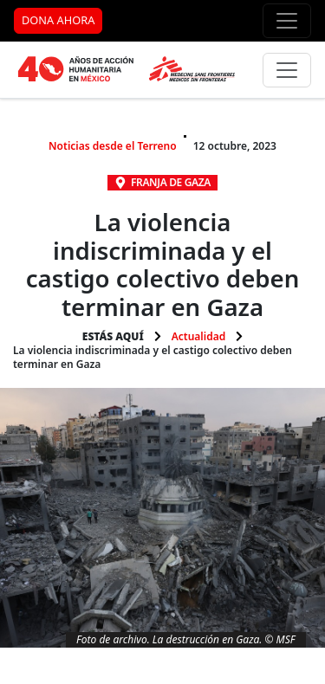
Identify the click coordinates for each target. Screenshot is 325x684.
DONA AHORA (58, 20)
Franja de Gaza (171, 182)
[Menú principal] (287, 70)
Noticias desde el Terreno (113, 146)
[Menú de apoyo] (287, 20)
